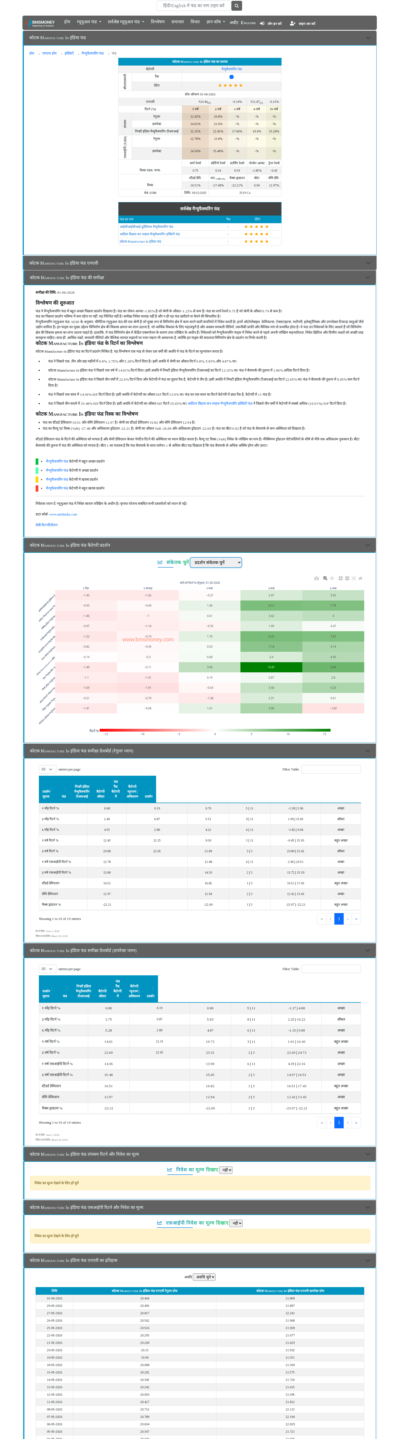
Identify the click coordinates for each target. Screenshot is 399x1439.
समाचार (177, 21)
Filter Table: (291, 769)
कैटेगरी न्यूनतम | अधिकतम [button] (304, 782)
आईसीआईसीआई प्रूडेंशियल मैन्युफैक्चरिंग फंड (146, 227)
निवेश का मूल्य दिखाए (193, 1140)
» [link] (356, 904)
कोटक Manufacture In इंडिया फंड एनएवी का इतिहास (73, 1230)
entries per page (69, 769)
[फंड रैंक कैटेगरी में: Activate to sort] (254, 782)
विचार (195, 21)
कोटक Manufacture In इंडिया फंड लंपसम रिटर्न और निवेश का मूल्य (84, 1124)
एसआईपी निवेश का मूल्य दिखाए (193, 1193)
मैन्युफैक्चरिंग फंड (93, 53)
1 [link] (330, 904)
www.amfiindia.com (63, 514)
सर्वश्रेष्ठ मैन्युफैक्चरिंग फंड (200, 208)
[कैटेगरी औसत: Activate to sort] (215, 782)
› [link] (347, 904)
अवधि (188, 1247)
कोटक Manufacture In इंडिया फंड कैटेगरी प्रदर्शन (70, 545)
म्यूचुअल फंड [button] (87, 21)
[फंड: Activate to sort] (110, 782)
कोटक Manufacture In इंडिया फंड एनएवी (63, 263)
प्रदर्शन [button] (347, 782)
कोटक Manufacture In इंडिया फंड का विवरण (67, 1430)
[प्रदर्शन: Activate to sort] (347, 782)
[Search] (194, 6)
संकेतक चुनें (173, 562)
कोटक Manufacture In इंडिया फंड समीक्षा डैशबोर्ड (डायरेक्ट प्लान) (83, 935)
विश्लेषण (158, 21)
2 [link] (339, 904)
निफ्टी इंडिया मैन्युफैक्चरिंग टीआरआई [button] (158, 782)
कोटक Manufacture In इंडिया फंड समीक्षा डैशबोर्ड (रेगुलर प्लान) (81, 751)
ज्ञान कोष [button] (214, 21)
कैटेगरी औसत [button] (215, 782)
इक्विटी (69, 53)
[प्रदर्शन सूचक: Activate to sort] (69, 782)
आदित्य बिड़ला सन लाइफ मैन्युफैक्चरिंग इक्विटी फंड (150, 234)
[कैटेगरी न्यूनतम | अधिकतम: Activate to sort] (304, 782)
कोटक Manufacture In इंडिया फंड (57, 37)
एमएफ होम (49, 53)
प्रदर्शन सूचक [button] (50, 782)
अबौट (234, 22)
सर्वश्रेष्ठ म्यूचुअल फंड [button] (124, 21)
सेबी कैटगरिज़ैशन (47, 525)
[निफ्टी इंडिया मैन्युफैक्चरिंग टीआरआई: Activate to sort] (158, 782)
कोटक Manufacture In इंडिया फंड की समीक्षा (67, 277)
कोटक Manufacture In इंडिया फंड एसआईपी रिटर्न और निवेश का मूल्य (86, 1177)
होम (67, 21)
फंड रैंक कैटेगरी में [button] (253, 782)
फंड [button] (110, 782)
